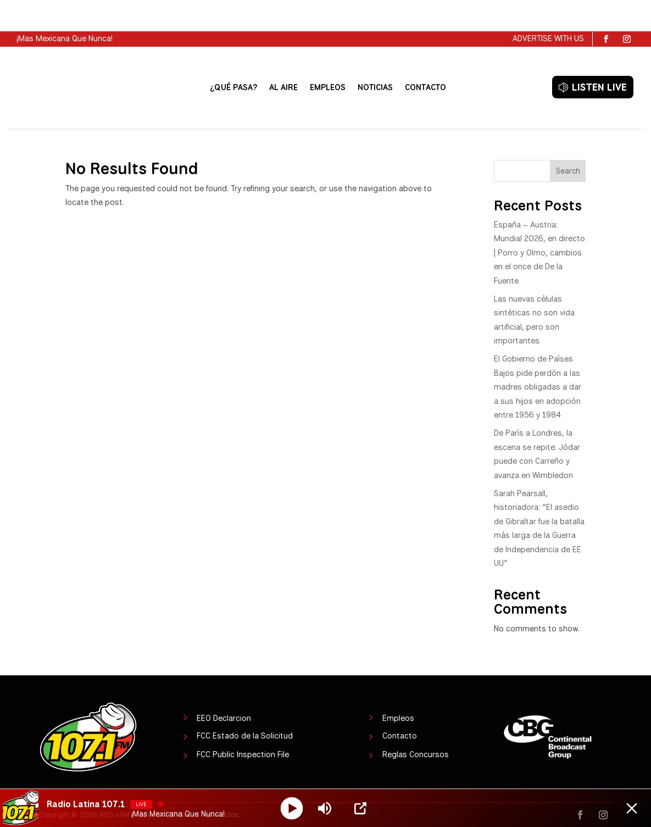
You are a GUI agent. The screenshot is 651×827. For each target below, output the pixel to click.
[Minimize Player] (632, 808)
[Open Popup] (360, 808)
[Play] (292, 808)
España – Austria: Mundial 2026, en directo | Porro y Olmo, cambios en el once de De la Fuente (539, 221)
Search (568, 140)
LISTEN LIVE (599, 55)
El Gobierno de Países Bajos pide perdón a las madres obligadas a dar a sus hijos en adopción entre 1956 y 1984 (537, 355)
